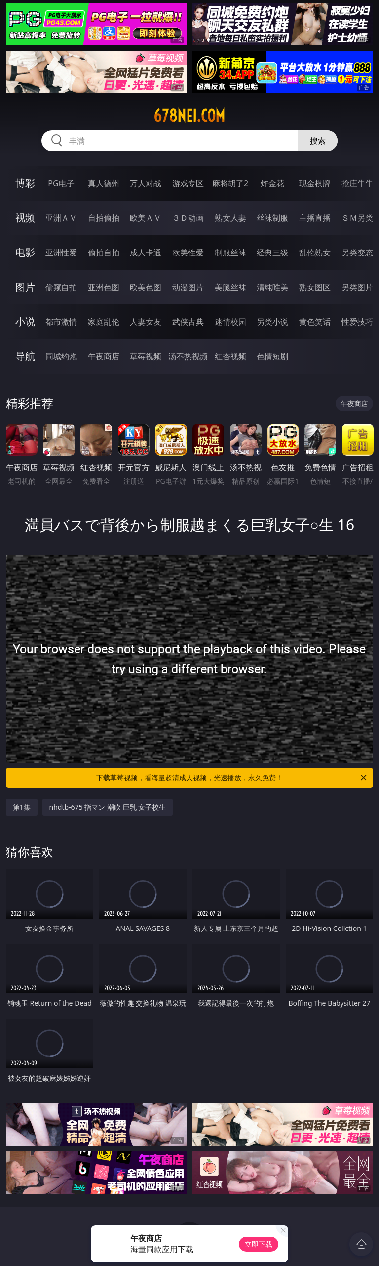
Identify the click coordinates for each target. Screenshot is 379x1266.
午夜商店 (103, 356)
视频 (25, 217)
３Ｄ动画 (188, 217)
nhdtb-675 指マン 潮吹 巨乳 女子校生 (107, 807)
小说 (25, 321)
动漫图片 (188, 287)
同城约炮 (61, 356)
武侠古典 (188, 321)
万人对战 (145, 183)
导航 (25, 356)
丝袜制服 (272, 217)
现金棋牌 (315, 183)
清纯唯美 (272, 287)
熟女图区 (315, 287)
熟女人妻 (230, 217)
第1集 (22, 807)
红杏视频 (230, 356)
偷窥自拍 (61, 287)
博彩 (25, 183)
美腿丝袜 (230, 287)
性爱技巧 (357, 321)
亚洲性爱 (61, 252)
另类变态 (357, 252)
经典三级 (272, 252)
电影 (25, 252)
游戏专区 (188, 183)
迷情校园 (230, 321)
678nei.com (189, 116)
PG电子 (61, 183)
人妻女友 (145, 321)
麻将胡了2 (230, 183)
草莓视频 (145, 356)
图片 (25, 287)
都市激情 (61, 321)
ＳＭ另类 (357, 217)
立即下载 (258, 1244)
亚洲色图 (103, 287)
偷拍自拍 (103, 252)
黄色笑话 (315, 321)
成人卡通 (145, 252)
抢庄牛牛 (357, 183)
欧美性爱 (188, 252)
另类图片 (357, 287)
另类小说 (272, 321)
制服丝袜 (230, 252)
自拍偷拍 (103, 217)
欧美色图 (145, 287)
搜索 (318, 140)
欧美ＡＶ (145, 217)
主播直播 (315, 217)
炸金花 (272, 183)
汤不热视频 (188, 356)
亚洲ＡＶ (61, 217)
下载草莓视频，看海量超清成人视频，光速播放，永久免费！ (232, 778)
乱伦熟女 (315, 252)
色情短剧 (272, 356)
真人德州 (103, 183)
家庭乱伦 (103, 321)
